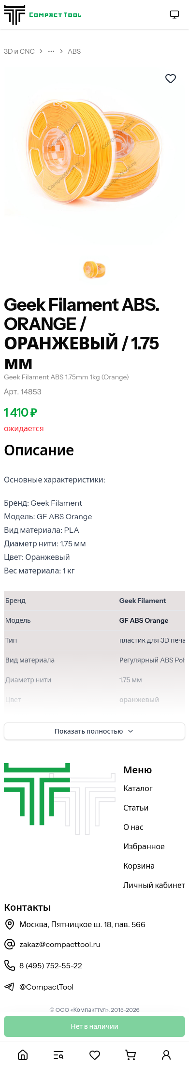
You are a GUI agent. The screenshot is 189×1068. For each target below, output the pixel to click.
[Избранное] (94, 1054)
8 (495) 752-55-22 (43, 965)
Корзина (139, 866)
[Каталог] (58, 1054)
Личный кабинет (154, 885)
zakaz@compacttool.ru (52, 944)
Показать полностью (95, 731)
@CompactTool (38, 987)
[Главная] (23, 1054)
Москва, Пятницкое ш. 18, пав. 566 (74, 924)
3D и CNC (19, 51)
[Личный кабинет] (166, 1054)
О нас (133, 827)
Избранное (144, 846)
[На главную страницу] (42, 15)
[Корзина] (130, 1054)
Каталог (138, 788)
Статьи (136, 807)
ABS (74, 51)
